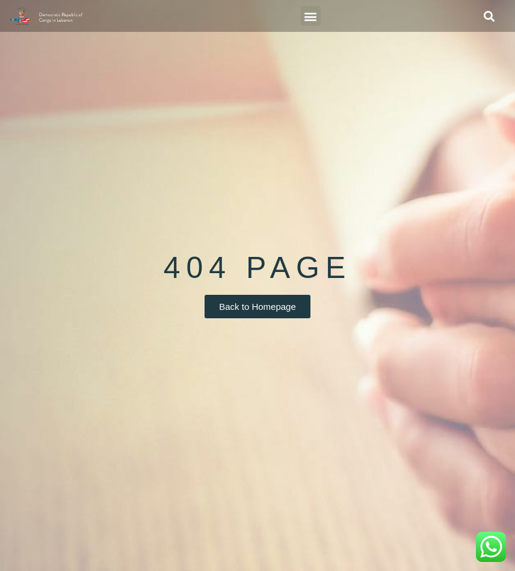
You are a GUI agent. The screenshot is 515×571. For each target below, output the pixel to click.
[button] (311, 16)
